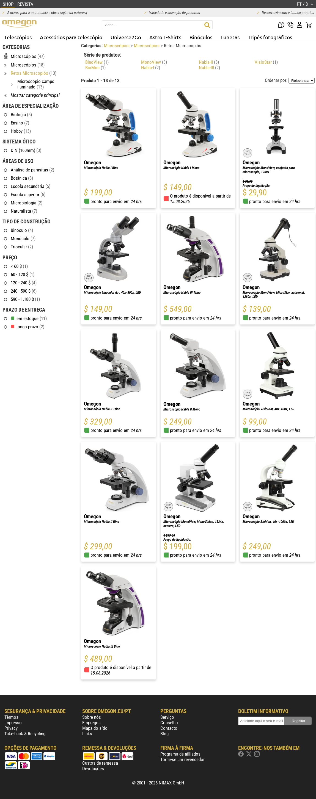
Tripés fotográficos (270, 37)
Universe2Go (126, 37)
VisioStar (266, 62)
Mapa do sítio (95, 728)
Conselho (169, 722)
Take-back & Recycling (24, 733)
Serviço (167, 717)
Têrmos (11, 717)
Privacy (11, 728)
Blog (164, 733)
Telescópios (18, 37)
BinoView (97, 62)
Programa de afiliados (180, 754)
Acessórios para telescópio (71, 37)
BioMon (95, 67)
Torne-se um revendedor (182, 759)
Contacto (168, 728)
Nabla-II (209, 62)
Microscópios (117, 45)
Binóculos (200, 37)
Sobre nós (91, 717)
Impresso (13, 722)
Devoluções (93, 768)
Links (87, 733)
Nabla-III (209, 67)
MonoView (154, 62)
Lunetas (230, 37)
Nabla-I (150, 67)
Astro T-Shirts (165, 37)
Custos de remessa (100, 763)
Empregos (91, 722)
